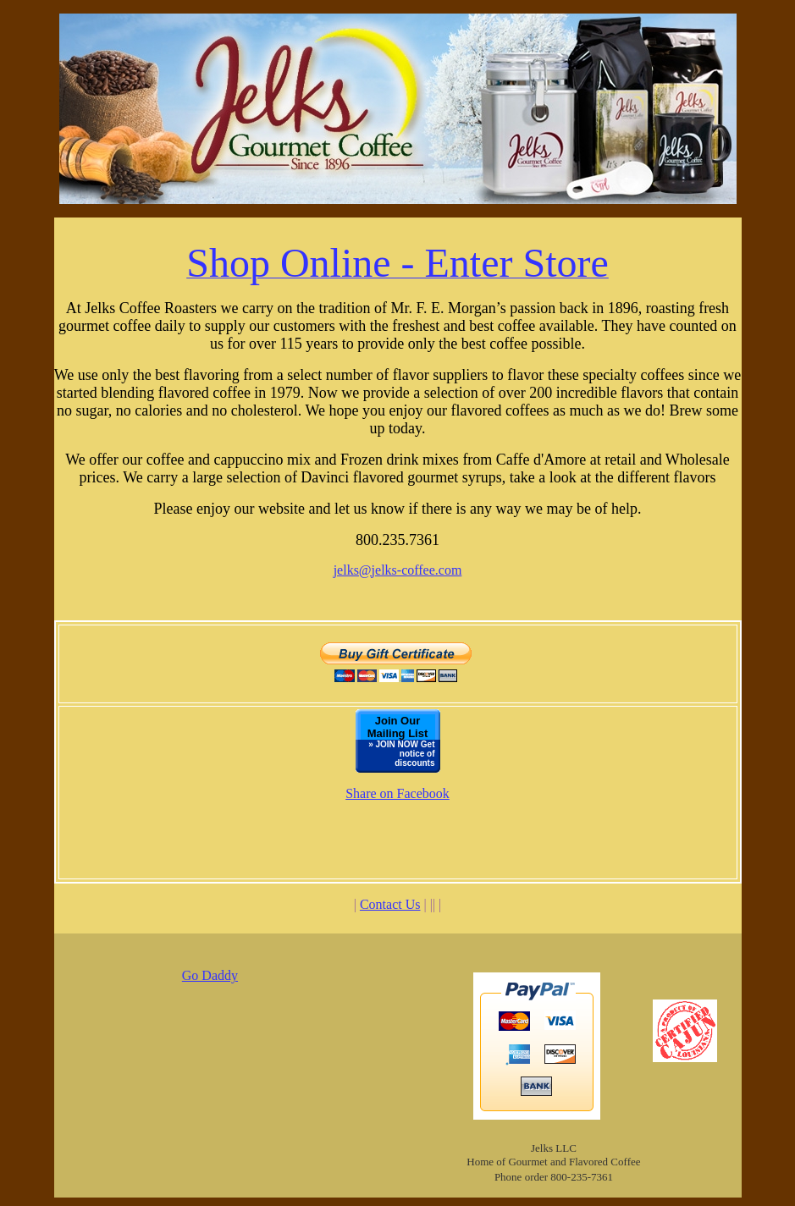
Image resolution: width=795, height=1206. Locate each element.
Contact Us (390, 904)
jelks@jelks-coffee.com (398, 570)
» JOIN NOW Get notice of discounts (401, 754)
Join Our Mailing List (397, 727)
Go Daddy (210, 975)
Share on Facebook (397, 793)
